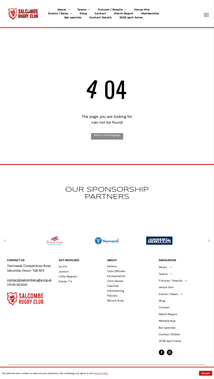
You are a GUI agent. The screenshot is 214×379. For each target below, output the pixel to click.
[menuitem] (63, 10)
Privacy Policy (100, 373)
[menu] (206, 14)
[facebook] (161, 353)
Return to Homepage (107, 135)
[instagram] (169, 353)
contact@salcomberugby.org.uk (29, 280)
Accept (206, 373)
